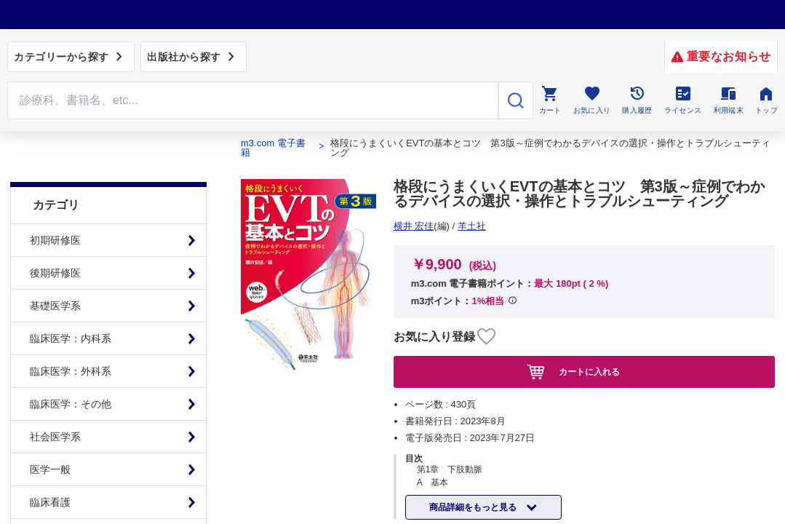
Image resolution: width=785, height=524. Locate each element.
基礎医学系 (55, 269)
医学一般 (50, 433)
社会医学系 (55, 400)
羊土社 (413, 226)
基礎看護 (50, 498)
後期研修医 (55, 236)
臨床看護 (50, 466)
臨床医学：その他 (70, 367)
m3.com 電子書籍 (273, 147)
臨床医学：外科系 (70, 335)
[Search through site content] (252, 100)
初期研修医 (55, 204)
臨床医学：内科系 (70, 302)
